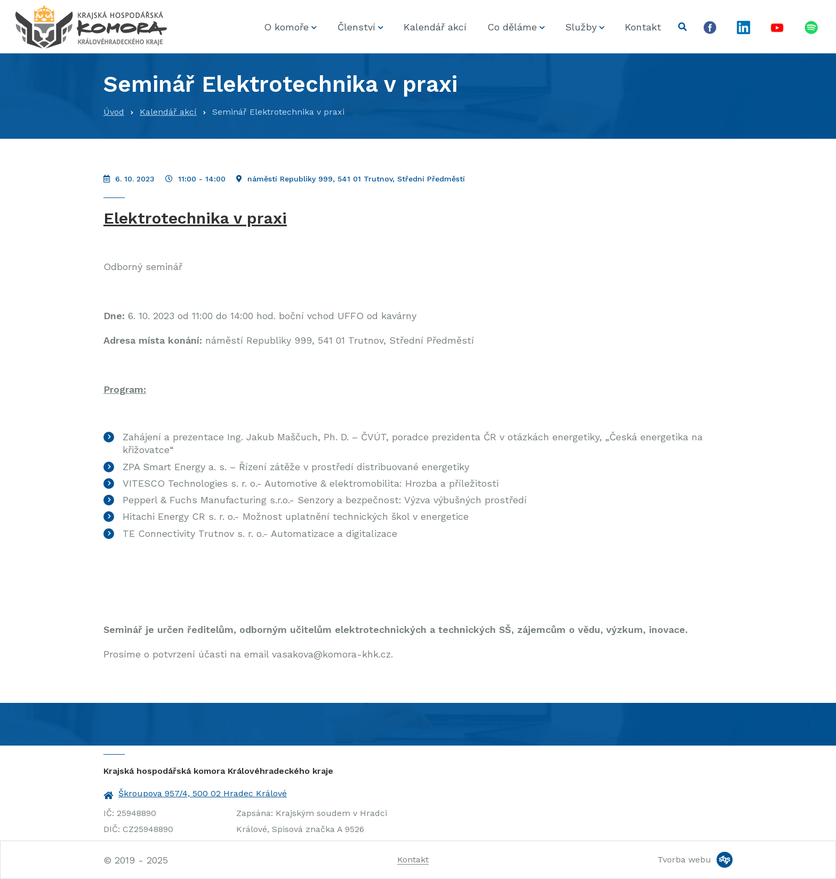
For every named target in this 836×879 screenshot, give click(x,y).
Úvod (113, 112)
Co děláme (512, 27)
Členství (356, 27)
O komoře (286, 27)
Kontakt (643, 27)
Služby (581, 27)
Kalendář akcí (435, 27)
